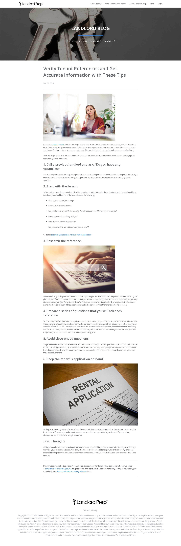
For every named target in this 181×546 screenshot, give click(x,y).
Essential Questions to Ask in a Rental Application (71, 235)
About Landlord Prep (137, 4)
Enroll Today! (96, 4)
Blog (152, 4)
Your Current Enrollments (115, 4)
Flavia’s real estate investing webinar (71, 471)
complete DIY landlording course (58, 469)
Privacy (94, 510)
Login (160, 4)
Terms (86, 510)
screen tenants (58, 144)
